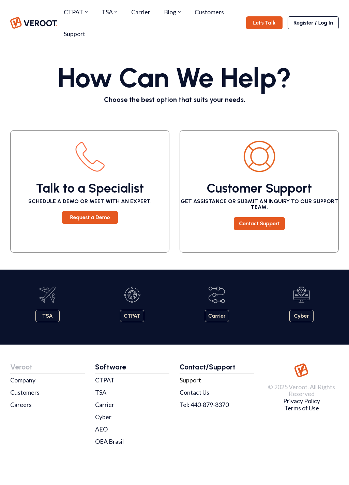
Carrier (140, 12)
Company (22, 380)
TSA (110, 12)
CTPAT (76, 12)
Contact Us (194, 392)
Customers (209, 12)
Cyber (103, 417)
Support (74, 33)
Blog (172, 12)
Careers (21, 404)
